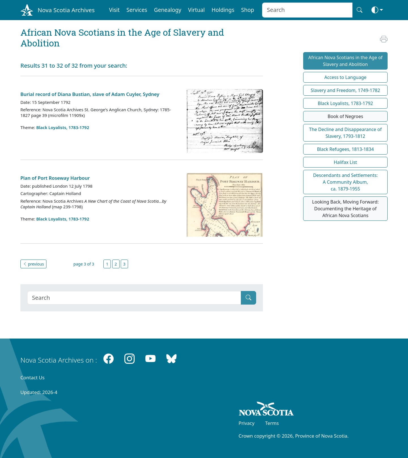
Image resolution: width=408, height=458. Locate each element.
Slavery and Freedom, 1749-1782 (345, 90)
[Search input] (307, 10)
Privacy (246, 423)
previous (33, 264)
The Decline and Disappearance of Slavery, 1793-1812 (345, 132)
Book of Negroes (345, 116)
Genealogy (167, 10)
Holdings (223, 10)
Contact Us (32, 377)
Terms (272, 423)
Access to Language (345, 77)
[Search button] (359, 10)
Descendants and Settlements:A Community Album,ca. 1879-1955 (345, 182)
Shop (247, 10)
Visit (114, 10)
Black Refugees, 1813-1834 (345, 149)
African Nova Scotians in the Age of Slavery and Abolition (345, 60)
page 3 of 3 (83, 264)
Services (136, 10)
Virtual (196, 10)
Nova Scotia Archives (66, 10)
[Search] (134, 298)
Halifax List (345, 162)
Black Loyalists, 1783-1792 (62, 127)
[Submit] (248, 298)
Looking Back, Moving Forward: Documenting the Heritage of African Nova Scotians (345, 209)
